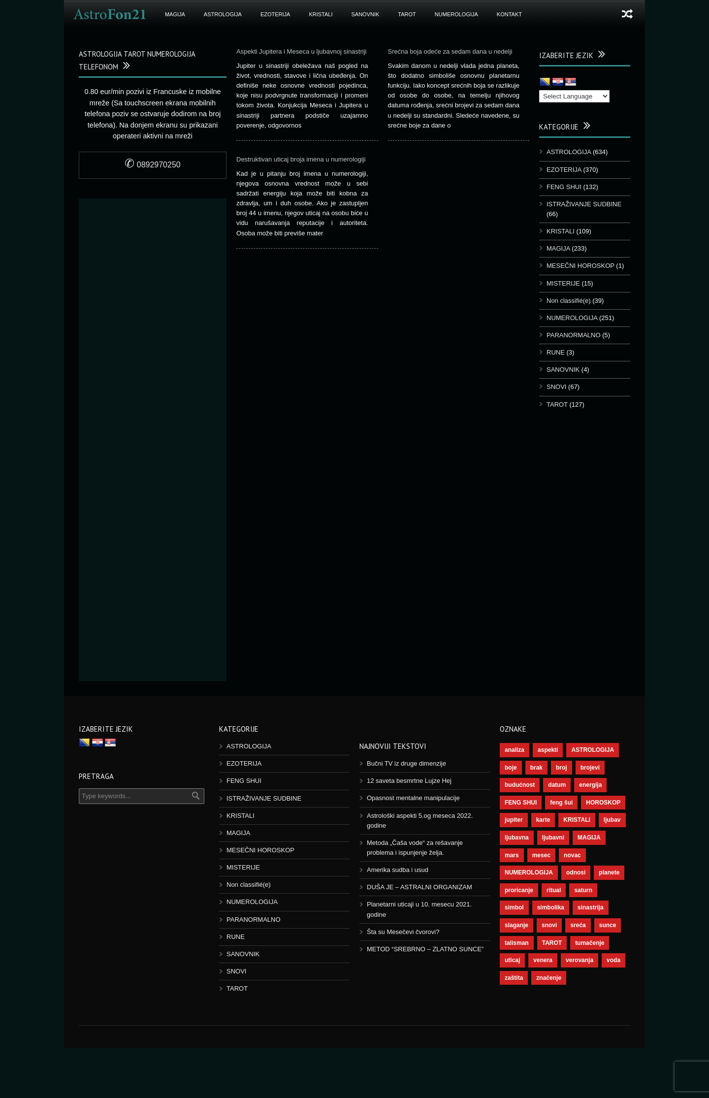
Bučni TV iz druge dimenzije (406, 763)
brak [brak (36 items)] (536, 767)
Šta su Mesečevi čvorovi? (403, 932)
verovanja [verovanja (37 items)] (579, 960)
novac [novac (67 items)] (572, 855)
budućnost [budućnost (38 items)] (520, 784)
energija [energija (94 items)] (590, 784)
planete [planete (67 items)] (609, 872)
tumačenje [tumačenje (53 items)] (589, 942)
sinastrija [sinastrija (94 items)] (591, 907)
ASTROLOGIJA (223, 14)
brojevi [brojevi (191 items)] (590, 767)
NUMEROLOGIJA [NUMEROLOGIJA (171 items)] (529, 872)
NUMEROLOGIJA (456, 14)
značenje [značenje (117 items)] (548, 977)
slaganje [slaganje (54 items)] (516, 925)
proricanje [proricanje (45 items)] (519, 890)
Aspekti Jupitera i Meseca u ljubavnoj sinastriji (301, 51)
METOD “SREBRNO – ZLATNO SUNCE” (425, 949)
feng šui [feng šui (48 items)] (561, 802)
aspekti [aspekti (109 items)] (548, 749)
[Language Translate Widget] (574, 96)
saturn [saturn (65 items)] (583, 890)
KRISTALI (320, 14)
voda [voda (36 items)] (613, 960)
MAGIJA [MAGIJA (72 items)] (589, 837)
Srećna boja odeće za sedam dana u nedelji (451, 51)
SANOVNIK (366, 14)
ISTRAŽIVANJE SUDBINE (584, 204)
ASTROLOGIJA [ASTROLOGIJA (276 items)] (592, 749)
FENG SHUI (564, 187)
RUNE (556, 352)
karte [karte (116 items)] (543, 819)
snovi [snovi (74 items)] (549, 925)
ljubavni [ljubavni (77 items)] (553, 837)
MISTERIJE (563, 283)
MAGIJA (175, 14)
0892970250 (152, 165)
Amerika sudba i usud (397, 869)
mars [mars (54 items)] (512, 855)
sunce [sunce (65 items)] (607, 925)
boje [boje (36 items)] (511, 767)
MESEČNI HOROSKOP (580, 265)
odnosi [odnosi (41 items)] (575, 872)
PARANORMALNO (574, 335)
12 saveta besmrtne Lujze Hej (409, 780)
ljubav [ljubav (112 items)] (612, 819)
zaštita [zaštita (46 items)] (514, 977)
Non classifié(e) (569, 300)
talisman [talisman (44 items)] (517, 942)
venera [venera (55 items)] (542, 960)
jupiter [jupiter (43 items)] (514, 819)
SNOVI (556, 386)
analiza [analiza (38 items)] (514, 749)
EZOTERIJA (275, 14)
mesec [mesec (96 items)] (541, 855)
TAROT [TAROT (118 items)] (552, 942)
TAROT (407, 14)
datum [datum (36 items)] (557, 784)
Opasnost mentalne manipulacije (413, 798)
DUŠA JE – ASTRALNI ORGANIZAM (419, 887)
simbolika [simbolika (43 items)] (550, 907)
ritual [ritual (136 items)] (554, 890)
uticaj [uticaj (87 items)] (512, 960)
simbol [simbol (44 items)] (514, 907)
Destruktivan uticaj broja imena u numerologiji (300, 159)
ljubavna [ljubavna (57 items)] (517, 837)
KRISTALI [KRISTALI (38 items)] (576, 819)
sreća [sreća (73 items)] (577, 925)
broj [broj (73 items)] (561, 767)
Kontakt (509, 14)
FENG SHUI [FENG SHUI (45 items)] (521, 802)
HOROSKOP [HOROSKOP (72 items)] (603, 802)
